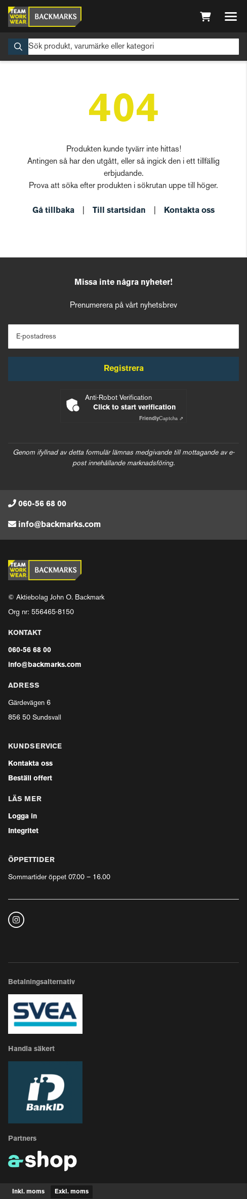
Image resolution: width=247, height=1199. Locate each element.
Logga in (22, 816)
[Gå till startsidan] (44, 17)
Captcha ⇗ (161, 419)
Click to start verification (134, 407)
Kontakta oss (189, 210)
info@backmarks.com (59, 525)
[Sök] (123, 47)
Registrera (124, 368)
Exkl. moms (72, 1191)
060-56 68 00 (42, 504)
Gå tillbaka (53, 210)
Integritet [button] (23, 831)
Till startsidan (119, 210)
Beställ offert (30, 778)
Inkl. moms (28, 1191)
